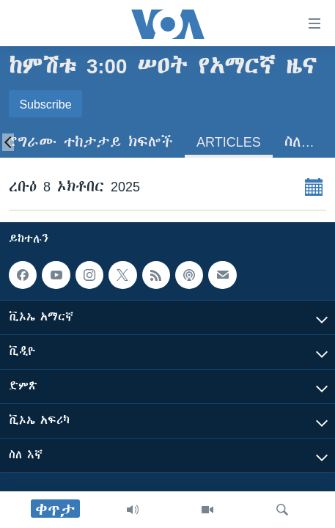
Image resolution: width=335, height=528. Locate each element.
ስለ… (299, 141)
